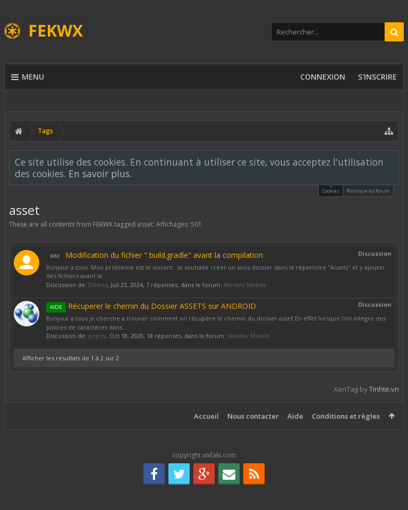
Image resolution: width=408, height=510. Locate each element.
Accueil (206, 416)
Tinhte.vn (384, 389)
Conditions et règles (346, 416)
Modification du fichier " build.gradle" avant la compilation (154, 255)
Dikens (97, 285)
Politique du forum (368, 190)
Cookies (330, 189)
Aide (295, 416)
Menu (27, 77)
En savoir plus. (100, 173)
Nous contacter (253, 416)
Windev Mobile (245, 285)
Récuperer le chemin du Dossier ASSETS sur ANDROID (151, 306)
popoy (97, 336)
